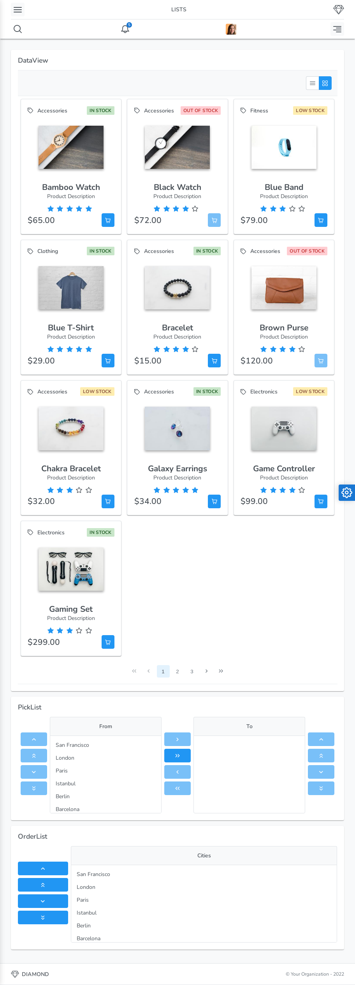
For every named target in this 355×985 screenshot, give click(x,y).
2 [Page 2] (177, 671)
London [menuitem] (65, 758)
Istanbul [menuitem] (66, 783)
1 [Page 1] (163, 671)
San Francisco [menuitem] (72, 745)
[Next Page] (206, 671)
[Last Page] (220, 671)
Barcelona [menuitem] (67, 809)
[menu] (106, 774)
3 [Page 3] (191, 671)
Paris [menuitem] (62, 770)
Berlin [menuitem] (63, 796)
